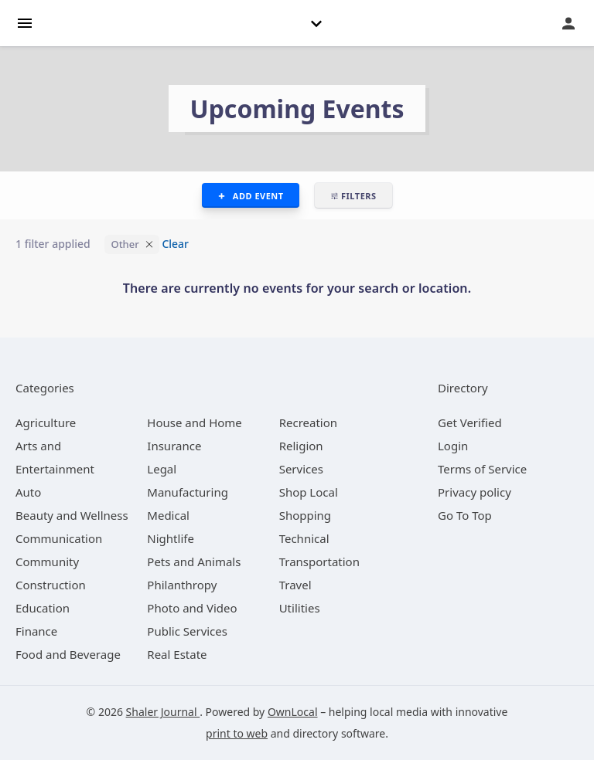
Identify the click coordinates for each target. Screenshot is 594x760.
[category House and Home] (194, 422)
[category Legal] (161, 469)
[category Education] (42, 608)
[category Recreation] (308, 422)
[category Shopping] (305, 515)
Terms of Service (482, 469)
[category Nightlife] (170, 538)
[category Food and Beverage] (68, 654)
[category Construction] (50, 584)
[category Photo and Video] (192, 608)
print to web (237, 733)
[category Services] (301, 469)
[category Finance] (36, 631)
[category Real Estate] (177, 654)
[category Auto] (28, 492)
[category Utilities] (299, 608)
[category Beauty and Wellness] (71, 515)
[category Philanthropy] (182, 584)
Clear (175, 243)
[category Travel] (295, 584)
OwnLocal (293, 711)
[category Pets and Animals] (194, 561)
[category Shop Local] (308, 492)
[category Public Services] (187, 631)
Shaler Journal (163, 711)
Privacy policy (474, 492)
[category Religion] (301, 445)
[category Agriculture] (45, 422)
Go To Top (465, 515)
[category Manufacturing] (187, 492)
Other (124, 244)
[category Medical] (168, 515)
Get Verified (470, 422)
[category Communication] (58, 538)
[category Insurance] (174, 445)
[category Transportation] (319, 561)
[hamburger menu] (24, 22)
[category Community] (47, 561)
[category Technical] (304, 538)
